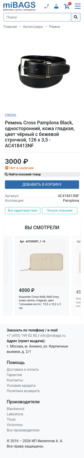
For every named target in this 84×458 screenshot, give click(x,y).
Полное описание (60, 210)
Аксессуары (33, 27)
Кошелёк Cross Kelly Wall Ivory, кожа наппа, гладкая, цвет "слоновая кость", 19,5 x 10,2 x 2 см (40, 302)
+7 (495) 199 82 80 (22, 335)
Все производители (23, 430)
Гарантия (14, 375)
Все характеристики (22, 210)
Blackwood (15, 409)
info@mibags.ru (52, 335)
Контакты (15, 380)
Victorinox (15, 425)
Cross (10, 115)
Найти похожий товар (23, 174)
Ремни (54, 27)
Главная (10, 27)
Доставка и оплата (23, 369)
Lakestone (15, 414)
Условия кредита (21, 385)
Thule (11, 419)
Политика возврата (23, 391)
